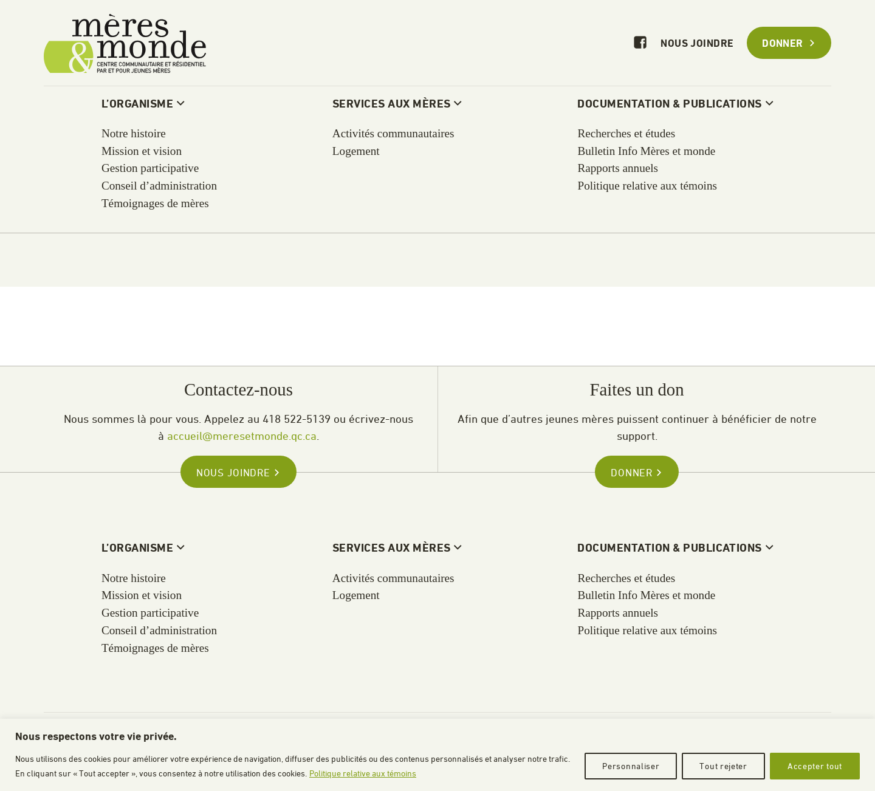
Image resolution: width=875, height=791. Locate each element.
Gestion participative (150, 612)
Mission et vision (141, 595)
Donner (789, 44)
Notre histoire (133, 578)
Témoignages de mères (155, 648)
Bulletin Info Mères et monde (646, 595)
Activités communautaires (393, 578)
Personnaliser (630, 766)
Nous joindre (697, 44)
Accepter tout (814, 766)
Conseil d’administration (159, 630)
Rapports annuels (617, 612)
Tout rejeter (723, 766)
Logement (356, 595)
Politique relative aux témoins (362, 773)
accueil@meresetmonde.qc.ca (242, 435)
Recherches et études (626, 578)
